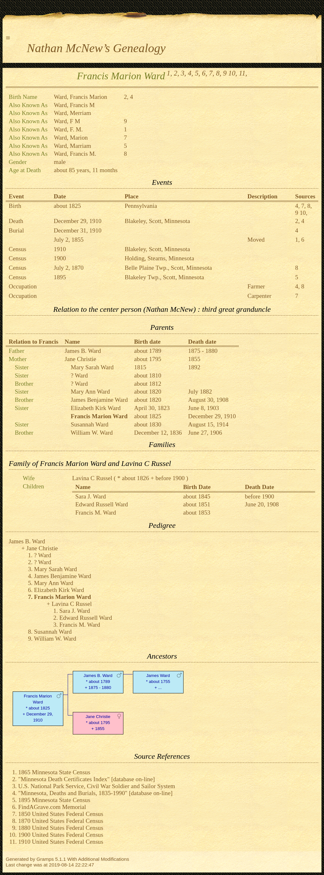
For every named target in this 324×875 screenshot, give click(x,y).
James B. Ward (83, 350)
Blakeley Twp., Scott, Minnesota (164, 277)
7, (211, 73)
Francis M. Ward (95, 512)
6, (204, 73)
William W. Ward (92, 432)
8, (218, 73)
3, (183, 73)
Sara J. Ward (90, 496)
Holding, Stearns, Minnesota (159, 258)
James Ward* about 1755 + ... (158, 681)
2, (176, 73)
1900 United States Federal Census (60, 834)
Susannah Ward (89, 424)
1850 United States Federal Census (60, 814)
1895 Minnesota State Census (54, 800)
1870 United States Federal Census (60, 821)
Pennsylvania (141, 205)
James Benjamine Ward (99, 399)
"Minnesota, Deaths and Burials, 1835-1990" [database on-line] (95, 793)
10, (232, 73)
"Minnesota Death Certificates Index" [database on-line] (86, 779)
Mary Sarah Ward (92, 367)
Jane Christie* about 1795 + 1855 (97, 722)
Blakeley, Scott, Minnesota (157, 221)
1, (169, 73)
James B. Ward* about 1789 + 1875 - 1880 (98, 681)
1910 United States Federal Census (60, 841)
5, (197, 73)
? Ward (79, 375)
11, (243, 73)
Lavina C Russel (92, 478)
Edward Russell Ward (101, 504)
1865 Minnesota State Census (54, 772)
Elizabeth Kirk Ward (96, 408)
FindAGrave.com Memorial (52, 807)
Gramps (45, 859)
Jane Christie (80, 359)
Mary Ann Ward (90, 391)
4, (190, 73)
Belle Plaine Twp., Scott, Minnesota (168, 267)
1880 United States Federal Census (60, 827)
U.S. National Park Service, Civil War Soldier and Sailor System (96, 786)
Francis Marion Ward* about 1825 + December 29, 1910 (38, 708)
